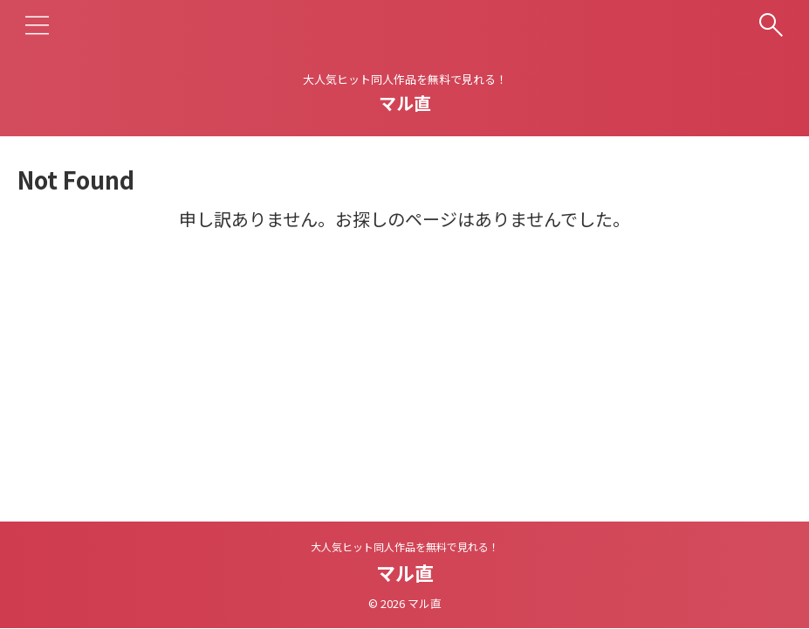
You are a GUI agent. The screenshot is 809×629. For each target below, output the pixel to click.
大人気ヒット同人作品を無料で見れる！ (405, 546)
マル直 (405, 102)
